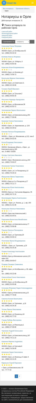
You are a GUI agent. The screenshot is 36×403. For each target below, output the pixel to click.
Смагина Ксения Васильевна (12, 299)
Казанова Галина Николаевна (12, 121)
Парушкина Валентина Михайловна (14, 219)
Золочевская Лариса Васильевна (13, 110)
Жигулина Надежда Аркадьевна (13, 99)
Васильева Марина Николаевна (13, 78)
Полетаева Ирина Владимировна (13, 241)
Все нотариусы (8, 8)
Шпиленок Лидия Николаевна (12, 352)
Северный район (7, 37)
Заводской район (7, 35)
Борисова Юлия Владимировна (13, 67)
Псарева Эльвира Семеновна (12, 264)
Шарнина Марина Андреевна (12, 341)
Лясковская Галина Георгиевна (13, 166)
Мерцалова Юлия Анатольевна (13, 187)
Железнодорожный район (10, 33)
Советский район (7, 31)
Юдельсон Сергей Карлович (12, 363)
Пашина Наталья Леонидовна (12, 230)
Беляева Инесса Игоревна (11, 57)
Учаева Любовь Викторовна (11, 320)
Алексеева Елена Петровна (11, 46)
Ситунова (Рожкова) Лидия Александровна (17, 288)
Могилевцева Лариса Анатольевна (14, 198)
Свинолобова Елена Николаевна (13, 277)
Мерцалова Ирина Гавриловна (13, 177)
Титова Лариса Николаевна (11, 309)
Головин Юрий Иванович (10, 89)
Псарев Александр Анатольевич (13, 251)
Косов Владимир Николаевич (12, 142)
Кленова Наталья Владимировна (13, 132)
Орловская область (23, 8)
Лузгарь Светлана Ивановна (12, 155)
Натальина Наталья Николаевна (13, 209)
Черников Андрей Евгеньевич (12, 331)
